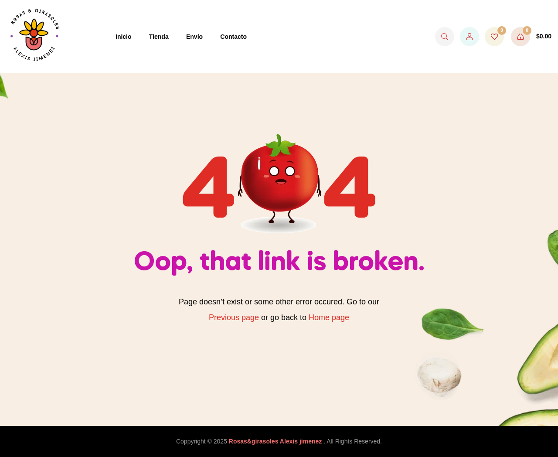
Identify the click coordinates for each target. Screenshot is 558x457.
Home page (329, 317)
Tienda (159, 36)
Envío (194, 36)
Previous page (234, 317)
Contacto (233, 36)
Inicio (124, 36)
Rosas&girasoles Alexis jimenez (276, 441)
